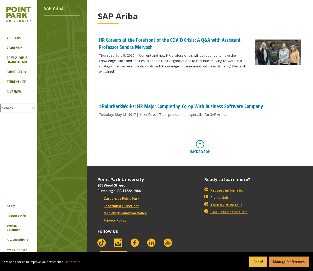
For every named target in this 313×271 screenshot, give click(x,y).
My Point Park (17, 250)
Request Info (16, 216)
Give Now (14, 91)
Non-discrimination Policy (122, 213)
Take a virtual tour (223, 205)
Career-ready (16, 72)
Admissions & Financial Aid (17, 59)
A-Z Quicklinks (17, 240)
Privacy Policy (111, 220)
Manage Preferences (289, 261)
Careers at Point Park (118, 198)
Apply (11, 206)
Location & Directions (118, 206)
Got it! (258, 261)
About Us (14, 38)
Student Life (16, 81)
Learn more (72, 262)
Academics (15, 48)
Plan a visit (216, 197)
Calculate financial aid (225, 212)
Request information (224, 190)
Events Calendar (13, 228)
